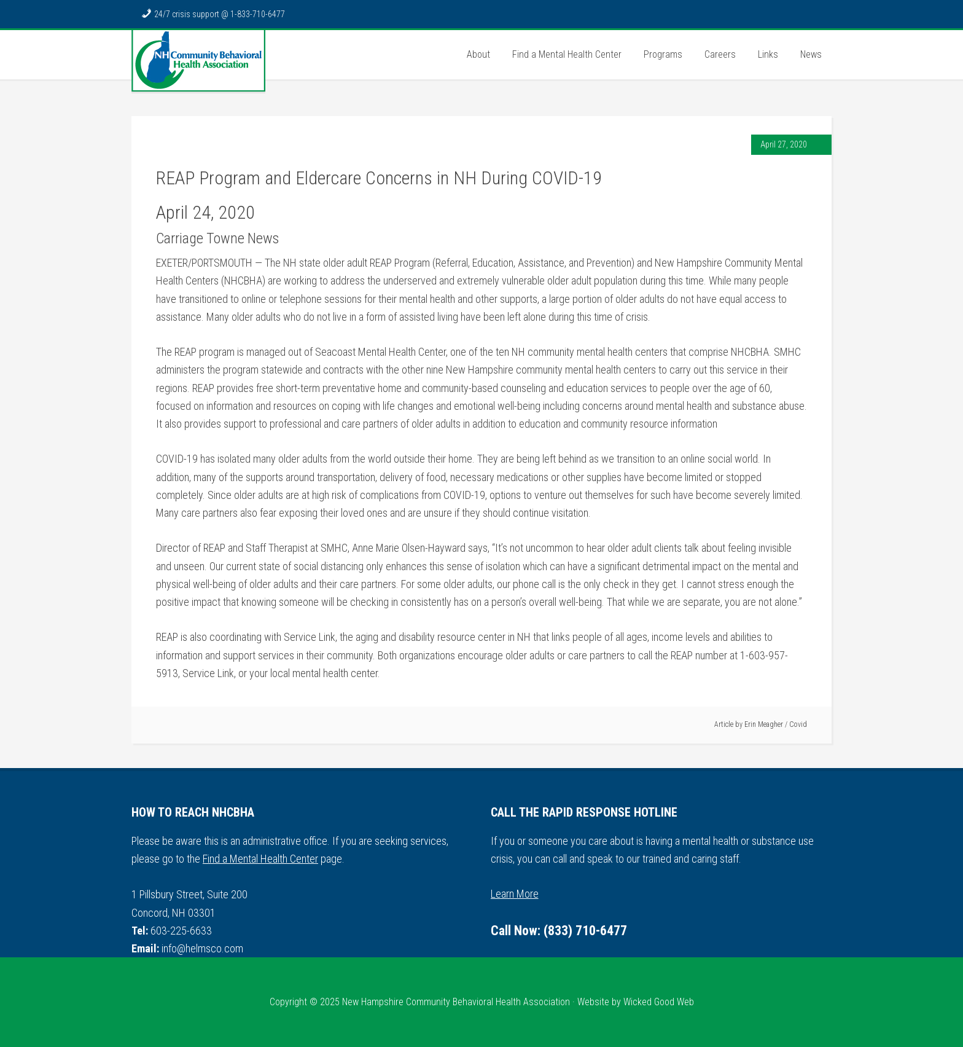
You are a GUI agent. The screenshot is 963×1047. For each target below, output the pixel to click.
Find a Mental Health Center (260, 858)
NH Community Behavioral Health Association (198, 61)
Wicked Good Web (658, 1002)
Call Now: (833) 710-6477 (559, 930)
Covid (798, 724)
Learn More (515, 893)
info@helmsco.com (202, 948)
